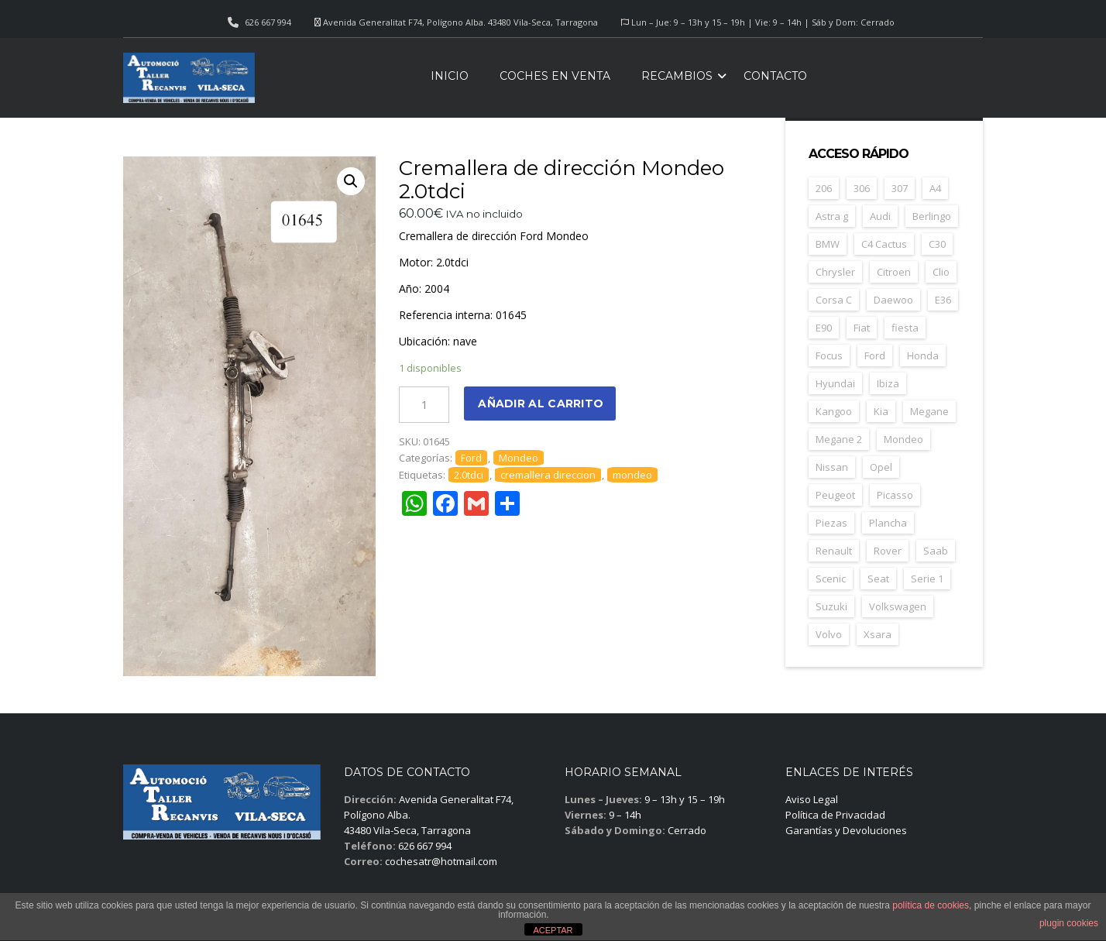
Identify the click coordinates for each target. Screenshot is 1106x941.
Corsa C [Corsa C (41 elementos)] (834, 300)
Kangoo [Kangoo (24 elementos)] (834, 411)
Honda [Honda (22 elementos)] (923, 355)
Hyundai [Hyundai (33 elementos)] (835, 383)
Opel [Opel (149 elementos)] (881, 467)
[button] (351, 181)
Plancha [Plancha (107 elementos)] (888, 523)
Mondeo (518, 458)
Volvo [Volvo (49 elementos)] (829, 634)
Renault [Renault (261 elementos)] (834, 551)
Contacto (775, 76)
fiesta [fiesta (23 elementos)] (905, 328)
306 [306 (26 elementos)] (862, 188)
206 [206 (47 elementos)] (824, 188)
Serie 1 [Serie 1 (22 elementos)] (927, 579)
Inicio (450, 76)
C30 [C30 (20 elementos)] (937, 244)
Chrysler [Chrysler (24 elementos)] (835, 272)
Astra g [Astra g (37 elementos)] (832, 216)
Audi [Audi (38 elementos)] (880, 216)
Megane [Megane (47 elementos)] (929, 411)
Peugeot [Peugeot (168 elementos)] (835, 495)
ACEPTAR (552, 930)
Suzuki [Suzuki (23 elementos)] (831, 606)
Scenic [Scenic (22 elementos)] (831, 579)
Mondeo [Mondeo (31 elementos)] (903, 439)
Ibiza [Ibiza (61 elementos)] (888, 383)
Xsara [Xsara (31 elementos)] (877, 634)
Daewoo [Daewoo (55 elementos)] (893, 300)
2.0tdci (468, 475)
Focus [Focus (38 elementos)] (829, 355)
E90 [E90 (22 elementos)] (824, 328)
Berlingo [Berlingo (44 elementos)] (931, 216)
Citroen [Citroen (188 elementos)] (894, 272)
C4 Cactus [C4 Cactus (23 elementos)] (884, 244)
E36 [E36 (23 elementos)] (943, 300)
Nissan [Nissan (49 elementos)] (832, 467)
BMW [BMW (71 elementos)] (828, 244)
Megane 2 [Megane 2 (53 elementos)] (839, 439)
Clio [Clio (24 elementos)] (941, 272)
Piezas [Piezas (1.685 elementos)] (831, 523)
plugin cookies (1068, 923)
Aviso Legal (811, 799)
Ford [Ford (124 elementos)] (874, 355)
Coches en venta (555, 76)
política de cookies (930, 905)
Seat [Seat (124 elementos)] (878, 579)
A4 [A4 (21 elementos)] (935, 188)
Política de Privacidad (835, 815)
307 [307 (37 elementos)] (899, 188)
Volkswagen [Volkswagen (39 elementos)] (897, 606)
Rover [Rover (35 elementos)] (888, 551)
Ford (471, 458)
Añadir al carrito (540, 403)
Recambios (677, 76)
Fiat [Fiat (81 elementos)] (862, 328)
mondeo (632, 475)
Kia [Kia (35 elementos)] (881, 411)
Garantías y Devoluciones (846, 830)
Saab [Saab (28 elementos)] (935, 551)
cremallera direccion (548, 475)
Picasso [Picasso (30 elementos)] (895, 495)
